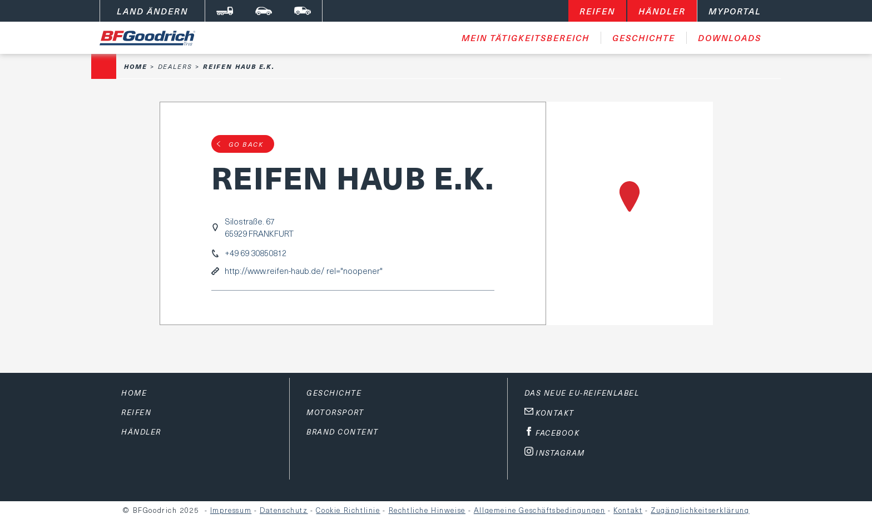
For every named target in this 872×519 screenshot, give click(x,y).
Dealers (175, 66)
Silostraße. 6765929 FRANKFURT (259, 227)
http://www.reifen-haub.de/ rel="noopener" (304, 271)
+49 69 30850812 (255, 253)
